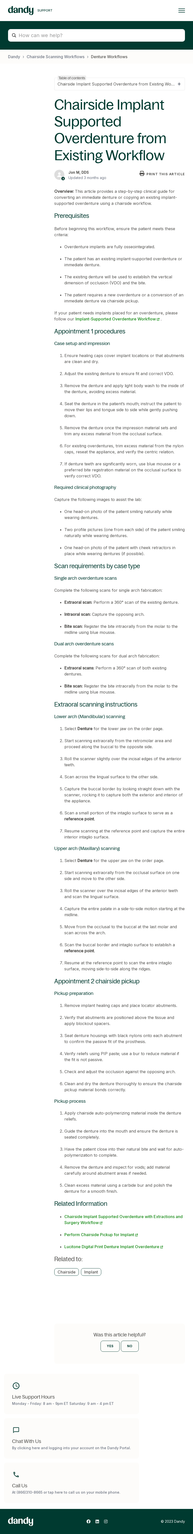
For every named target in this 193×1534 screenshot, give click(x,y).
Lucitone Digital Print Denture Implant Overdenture (111, 1246)
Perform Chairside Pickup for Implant (99, 1234)
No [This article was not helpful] (129, 1346)
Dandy (14, 56)
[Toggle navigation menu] (181, 10)
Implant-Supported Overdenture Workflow (115, 318)
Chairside (67, 1271)
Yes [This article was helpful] (110, 1346)
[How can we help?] (96, 35)
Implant (91, 1271)
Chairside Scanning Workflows (55, 56)
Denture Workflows (109, 56)
